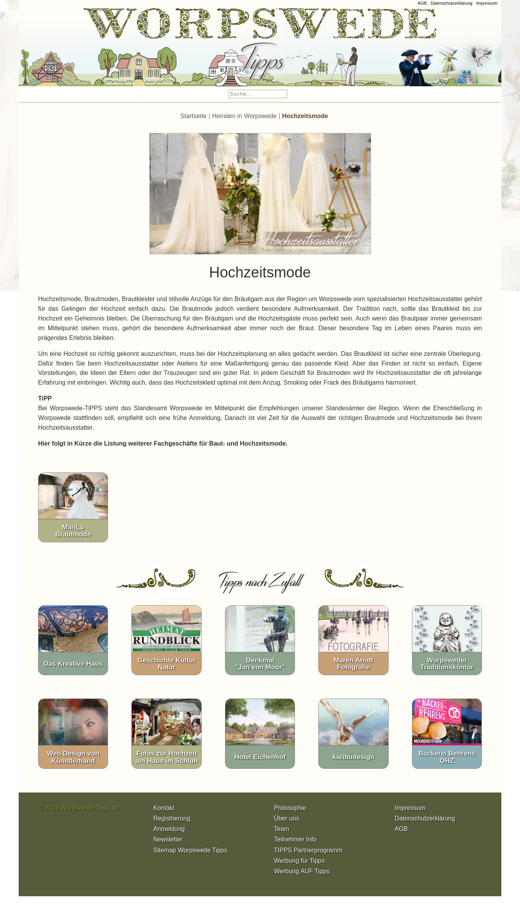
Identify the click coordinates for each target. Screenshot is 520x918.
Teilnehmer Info (295, 842)
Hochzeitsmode (305, 118)
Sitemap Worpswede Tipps (190, 852)
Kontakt (164, 810)
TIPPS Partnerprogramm (308, 852)
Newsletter (168, 842)
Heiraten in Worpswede (244, 118)
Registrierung (172, 820)
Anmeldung (169, 831)
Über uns (286, 820)
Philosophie (290, 810)
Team (281, 831)
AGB (422, 3)
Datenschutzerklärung (451, 3)
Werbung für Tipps (299, 863)
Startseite (193, 118)
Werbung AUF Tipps (302, 873)
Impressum (486, 3)
